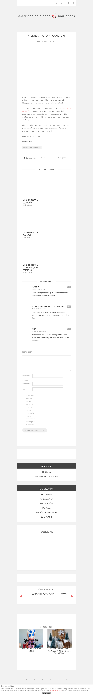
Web (24, 389)
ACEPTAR (46, 693)
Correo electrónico (27, 382)
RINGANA (46, 472)
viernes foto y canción (32, 147)
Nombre (26, 375)
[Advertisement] (46, 551)
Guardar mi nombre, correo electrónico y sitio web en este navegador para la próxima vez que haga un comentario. (30, 410)
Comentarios (30, 158)
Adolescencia (46, 499)
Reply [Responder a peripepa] (68, 287)
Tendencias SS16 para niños (31, 650)
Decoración (46, 503)
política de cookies (56, 690)
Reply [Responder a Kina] (68, 329)
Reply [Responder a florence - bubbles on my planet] (68, 306)
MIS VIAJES (46, 508)
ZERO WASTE (46, 517)
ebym (64, 158)
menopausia (46, 494)
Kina (34, 329)
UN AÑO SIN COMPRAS (46, 512)
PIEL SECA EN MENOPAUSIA (42, 594)
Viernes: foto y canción (30, 201)
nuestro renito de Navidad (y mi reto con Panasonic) (59, 651)
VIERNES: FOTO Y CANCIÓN (46, 476)
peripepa (35, 287)
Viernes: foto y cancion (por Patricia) (30, 267)
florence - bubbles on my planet (48, 306)
